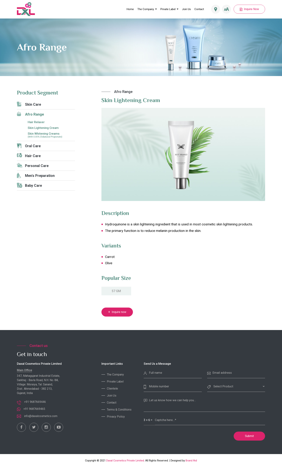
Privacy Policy (116, 416)
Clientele (112, 388)
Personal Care (33, 165)
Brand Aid (191, 460)
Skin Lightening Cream (43, 128)
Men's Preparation (36, 175)
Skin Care (29, 104)
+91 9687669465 (34, 409)
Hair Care (29, 155)
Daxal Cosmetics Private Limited (125, 460)
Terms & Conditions (119, 409)
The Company (147, 9)
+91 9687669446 (35, 402)
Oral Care (29, 145)
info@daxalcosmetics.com (40, 416)
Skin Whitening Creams (51, 135)
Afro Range (30, 114)
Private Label (168, 9)
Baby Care (29, 185)
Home (130, 9)
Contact (199, 9)
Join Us (186, 9)
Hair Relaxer (36, 122)
